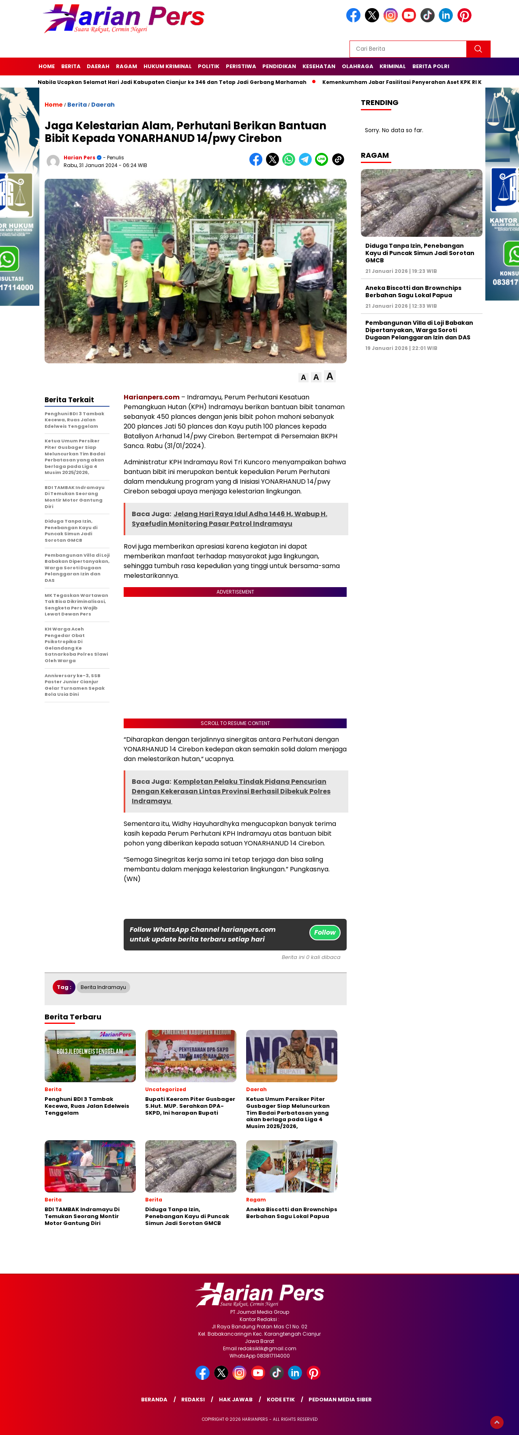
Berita (71, 66)
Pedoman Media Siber (340, 1399)
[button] (303, 377)
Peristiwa (241, 66)
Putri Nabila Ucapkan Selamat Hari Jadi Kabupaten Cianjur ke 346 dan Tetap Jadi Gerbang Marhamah (167, 82)
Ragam (126, 66)
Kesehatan (318, 66)
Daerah (98, 66)
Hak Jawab (236, 1399)
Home (47, 66)
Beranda (154, 1399)
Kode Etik (281, 1399)
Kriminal (393, 66)
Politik (208, 66)
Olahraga (357, 66)
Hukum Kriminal (168, 66)
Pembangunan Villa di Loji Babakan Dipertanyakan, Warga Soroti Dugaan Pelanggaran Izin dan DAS (419, 330)
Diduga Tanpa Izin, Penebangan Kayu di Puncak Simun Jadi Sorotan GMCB (419, 253)
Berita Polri (430, 66)
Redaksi (193, 1399)
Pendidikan (279, 66)
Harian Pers (79, 157)
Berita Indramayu (103, 987)
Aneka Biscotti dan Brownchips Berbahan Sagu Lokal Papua (413, 291)
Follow (325, 932)
